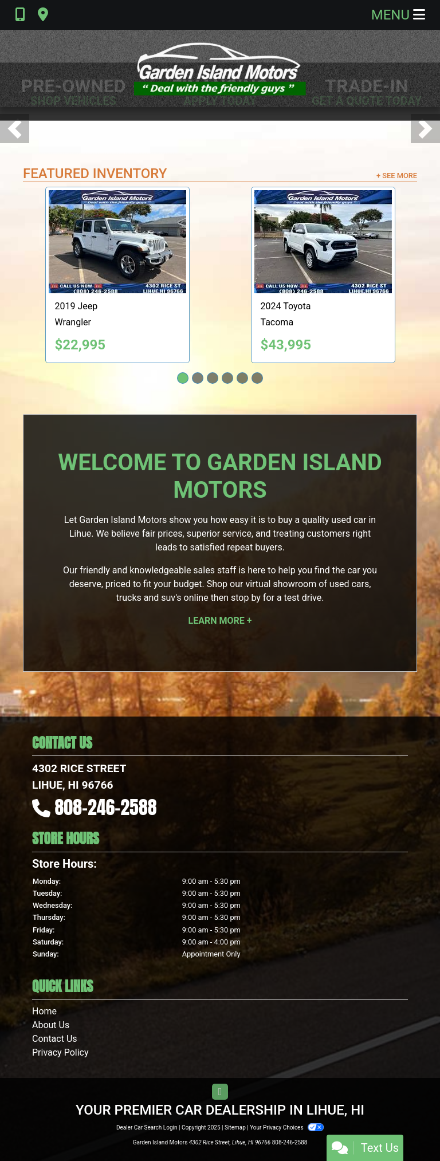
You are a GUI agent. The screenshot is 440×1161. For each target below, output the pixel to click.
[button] (14, 128)
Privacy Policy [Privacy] (60, 1052)
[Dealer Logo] (220, 68)
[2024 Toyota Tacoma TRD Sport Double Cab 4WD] (323, 241)
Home (44, 1011)
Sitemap (235, 1127)
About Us (50, 1025)
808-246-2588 (106, 807)
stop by (246, 597)
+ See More (396, 175)
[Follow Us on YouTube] (220, 1092)
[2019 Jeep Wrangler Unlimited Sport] (117, 241)
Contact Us (54, 1038)
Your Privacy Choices (287, 1127)
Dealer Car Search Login (147, 1127)
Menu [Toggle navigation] (398, 15)
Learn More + (220, 620)
